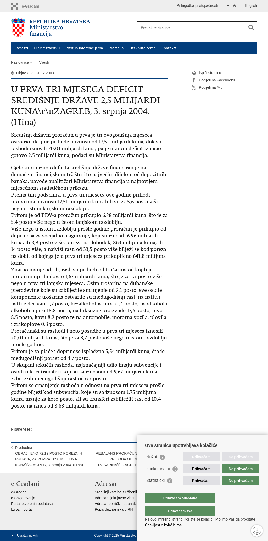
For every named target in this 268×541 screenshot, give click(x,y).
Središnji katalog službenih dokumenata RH (130, 492)
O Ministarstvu (47, 48)
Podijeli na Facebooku (213, 80)
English (251, 5)
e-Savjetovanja (23, 498)
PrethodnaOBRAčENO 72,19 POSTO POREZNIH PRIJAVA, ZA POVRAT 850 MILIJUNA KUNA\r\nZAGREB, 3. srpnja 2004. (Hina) (49, 456)
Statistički (155, 490)
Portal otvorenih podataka (32, 503)
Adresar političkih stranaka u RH (121, 503)
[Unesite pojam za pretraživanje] (191, 27)
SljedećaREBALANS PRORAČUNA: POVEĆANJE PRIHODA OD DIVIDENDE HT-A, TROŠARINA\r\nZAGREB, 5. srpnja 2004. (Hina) (130, 459)
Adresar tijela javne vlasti (115, 498)
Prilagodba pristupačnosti (197, 5)
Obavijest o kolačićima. (164, 525)
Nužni (151, 467)
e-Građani (19, 492)
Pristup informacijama (84, 48)
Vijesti (22, 48)
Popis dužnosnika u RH (114, 509)
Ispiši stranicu (206, 73)
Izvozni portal (21, 509)
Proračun (116, 48)
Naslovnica (20, 62)
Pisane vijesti (21, 429)
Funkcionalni (158, 479)
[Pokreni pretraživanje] (251, 27)
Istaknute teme (142, 48)
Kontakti (168, 48)
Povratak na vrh (27, 535)
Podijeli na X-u (207, 87)
